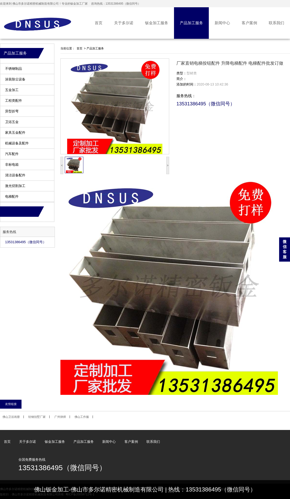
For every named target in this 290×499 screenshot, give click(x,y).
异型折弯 (12, 111)
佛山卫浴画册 (11, 417)
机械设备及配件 (17, 143)
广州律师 (60, 417)
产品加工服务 (191, 23)
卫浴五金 (12, 122)
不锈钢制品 (13, 68)
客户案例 (249, 23)
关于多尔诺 (123, 23)
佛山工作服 (81, 417)
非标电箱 (12, 164)
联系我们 (276, 23)
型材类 (192, 73)
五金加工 (12, 90)
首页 (98, 23)
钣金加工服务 (156, 23)
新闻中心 (222, 23)
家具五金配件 (15, 132)
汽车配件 (12, 154)
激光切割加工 (15, 186)
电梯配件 (12, 196)
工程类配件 (13, 100)
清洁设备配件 (15, 175)
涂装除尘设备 (15, 79)
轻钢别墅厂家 (37, 417)
